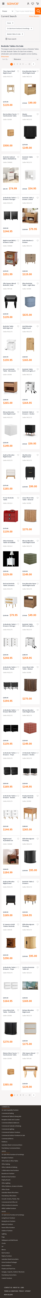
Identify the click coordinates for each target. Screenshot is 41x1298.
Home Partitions (6, 1265)
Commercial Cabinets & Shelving (11, 1126)
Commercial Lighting (8, 1129)
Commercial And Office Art (9, 1202)
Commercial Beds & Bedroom (10, 1123)
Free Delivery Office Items (9, 1196)
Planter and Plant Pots (8, 1269)
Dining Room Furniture (8, 1221)
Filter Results (34, 16)
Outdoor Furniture (7, 1231)
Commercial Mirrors (7, 1139)
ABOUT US (16, 1287)
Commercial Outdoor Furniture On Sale (13, 1135)
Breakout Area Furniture (9, 1177)
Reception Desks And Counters (11, 1120)
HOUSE (4, 1211)
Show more (5, 57)
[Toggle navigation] (2, 4)
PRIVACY (21, 1291)
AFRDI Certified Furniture (9, 1208)
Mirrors (4, 1250)
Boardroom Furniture (8, 1173)
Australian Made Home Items (10, 1259)
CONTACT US (8, 1287)
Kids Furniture (6, 1253)
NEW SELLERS (8, 1295)
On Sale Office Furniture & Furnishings (13, 1154)
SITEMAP (28, 1291)
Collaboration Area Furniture (10, 1170)
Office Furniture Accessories (10, 1205)
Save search (11, 39)
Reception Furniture (7, 1158)
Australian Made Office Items (10, 1192)
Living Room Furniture (8, 1218)
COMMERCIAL (6, 1107)
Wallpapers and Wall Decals (10, 1240)
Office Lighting (6, 1183)
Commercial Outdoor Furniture (11, 1132)
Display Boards (6, 1180)
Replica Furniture (7, 1256)
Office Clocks (5, 1189)
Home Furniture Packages (9, 1262)
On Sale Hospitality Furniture (10, 1110)
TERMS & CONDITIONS (11, 1291)
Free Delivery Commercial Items (11, 1148)
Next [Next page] (38, 65)
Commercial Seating (8, 1113)
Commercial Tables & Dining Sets (11, 1116)
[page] (38, 1096)
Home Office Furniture (8, 1227)
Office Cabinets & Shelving (9, 1167)
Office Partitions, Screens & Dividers (12, 1186)
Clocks (4, 1243)
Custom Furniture (7, 1278)
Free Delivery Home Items (9, 1275)
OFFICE (4, 1151)
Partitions (4, 1142)
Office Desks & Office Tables (10, 1161)
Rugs (3, 1237)
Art (2, 1246)
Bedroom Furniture (7, 1224)
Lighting (4, 1234)
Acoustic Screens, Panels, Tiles (10, 1199)
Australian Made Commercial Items (12, 1145)
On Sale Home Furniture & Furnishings (13, 1215)
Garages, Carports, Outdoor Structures (13, 1272)
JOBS (22, 1287)
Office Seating (6, 1164)
